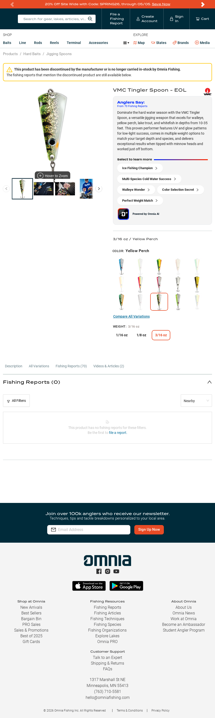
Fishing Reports (107, 607)
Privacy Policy (160, 710)
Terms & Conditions (130, 710)
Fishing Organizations (107, 630)
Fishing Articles (107, 613)
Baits (7, 43)
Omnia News (184, 613)
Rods (38, 43)
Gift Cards (31, 641)
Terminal (74, 43)
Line (22, 43)
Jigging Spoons (59, 54)
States (158, 43)
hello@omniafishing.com (108, 697)
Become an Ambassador (183, 624)
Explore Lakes (107, 636)
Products (10, 54)
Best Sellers (31, 613)
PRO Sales (31, 624)
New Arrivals (31, 607)
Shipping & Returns (107, 663)
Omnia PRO (107, 641)
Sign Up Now (150, 529)
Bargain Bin (31, 618)
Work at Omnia (184, 618)
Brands (181, 43)
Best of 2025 (31, 636)
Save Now (161, 4)
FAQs (107, 669)
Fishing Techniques (107, 618)
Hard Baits (32, 54)
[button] (107, 381)
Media (202, 43)
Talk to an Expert (107, 657)
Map (139, 43)
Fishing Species (107, 624)
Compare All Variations (131, 316)
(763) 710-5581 (107, 691)
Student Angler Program (184, 630)
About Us (184, 607)
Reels (54, 43)
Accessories (98, 43)
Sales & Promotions (31, 630)
